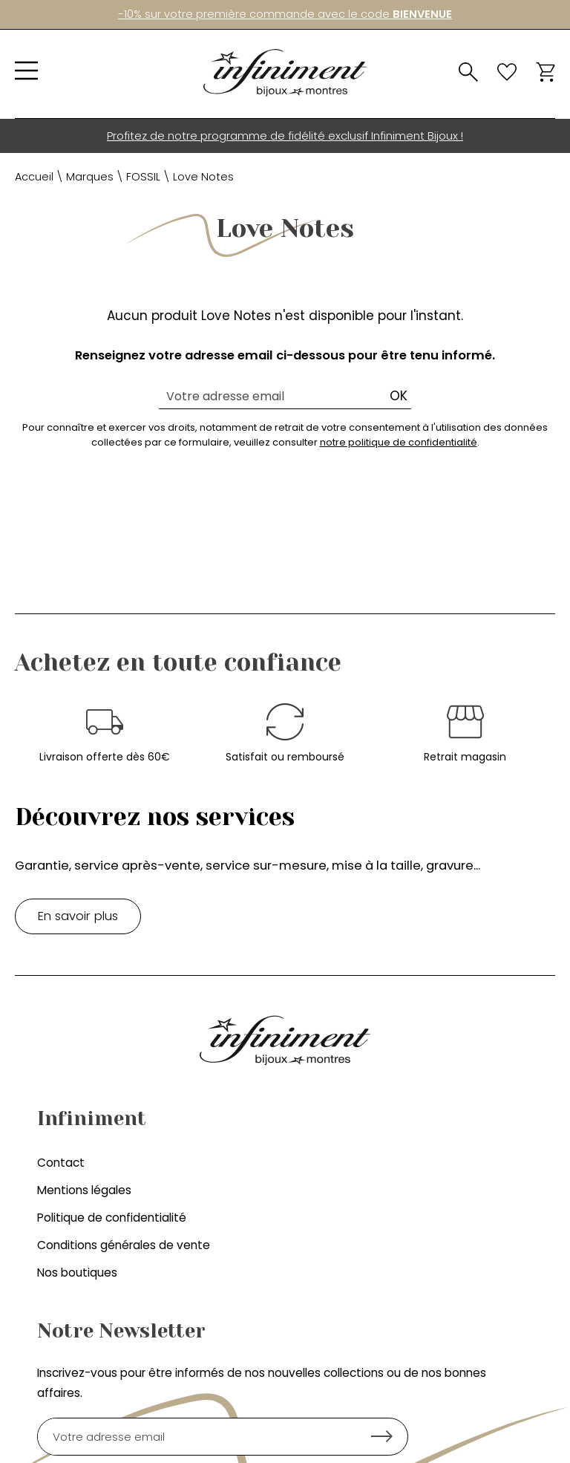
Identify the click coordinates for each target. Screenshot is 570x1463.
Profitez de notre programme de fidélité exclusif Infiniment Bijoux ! (285, 135)
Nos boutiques (77, 1272)
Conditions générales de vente (123, 1245)
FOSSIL (143, 176)
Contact (61, 1162)
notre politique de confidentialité (398, 442)
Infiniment (91, 1118)
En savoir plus (78, 916)
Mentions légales (84, 1190)
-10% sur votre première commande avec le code (285, 14)
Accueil (34, 176)
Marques (90, 176)
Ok (398, 396)
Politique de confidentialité (111, 1217)
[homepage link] (285, 73)
